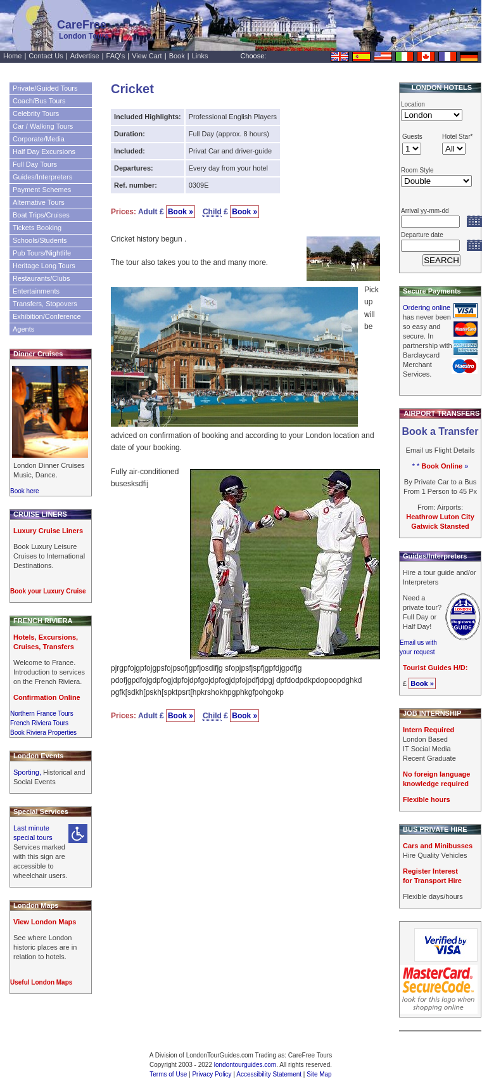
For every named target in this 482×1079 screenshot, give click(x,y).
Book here (24, 491)
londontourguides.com (245, 1064)
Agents (23, 329)
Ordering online (426, 307)
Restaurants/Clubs (41, 278)
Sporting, (28, 772)
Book (177, 56)
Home (12, 56)
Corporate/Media (39, 139)
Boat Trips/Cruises (41, 215)
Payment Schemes (42, 189)
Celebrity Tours (36, 113)
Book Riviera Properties (43, 732)
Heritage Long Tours (44, 265)
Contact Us (46, 56)
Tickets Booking (37, 227)
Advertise (84, 56)
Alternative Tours (39, 202)
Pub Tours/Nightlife (42, 253)
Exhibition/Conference (47, 316)
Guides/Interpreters (42, 177)
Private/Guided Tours (45, 88)
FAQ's (115, 56)
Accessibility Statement (268, 1074)
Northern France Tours (41, 713)
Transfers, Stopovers (45, 303)
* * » (440, 466)
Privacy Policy (211, 1074)
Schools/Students (40, 240)
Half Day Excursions (44, 151)
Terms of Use (168, 1074)
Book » (180, 211)
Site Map (319, 1074)
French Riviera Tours (39, 723)
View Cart (147, 56)
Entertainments (36, 291)
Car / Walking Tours (43, 126)
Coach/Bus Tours (39, 101)
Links (200, 56)
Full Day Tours (35, 164)
